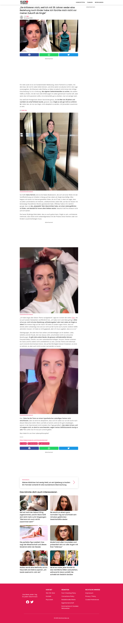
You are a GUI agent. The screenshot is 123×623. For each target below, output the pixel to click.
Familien (89, 2)
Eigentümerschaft (68, 603)
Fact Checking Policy (69, 593)
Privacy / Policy (90, 596)
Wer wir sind (50, 593)
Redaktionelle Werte (68, 600)
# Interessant (32, 443)
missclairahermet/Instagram (26, 191)
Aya (28, 16)
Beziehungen (99, 2)
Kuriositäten (80, 2)
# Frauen (23, 443)
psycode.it (49, 600)
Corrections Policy (68, 596)
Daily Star (24, 110)
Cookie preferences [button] (92, 600)
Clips (73, 318)
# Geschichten (44, 443)
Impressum (89, 593)
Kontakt (48, 596)
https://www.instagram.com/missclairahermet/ (34, 440)
